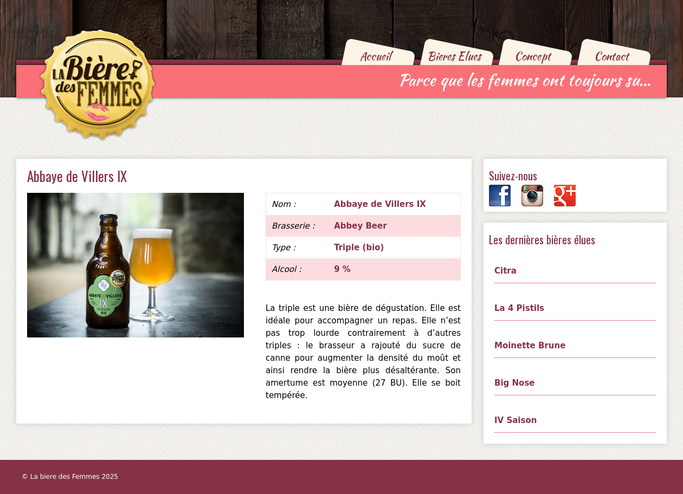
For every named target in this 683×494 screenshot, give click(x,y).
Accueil (375, 56)
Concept (532, 56)
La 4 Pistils (519, 308)
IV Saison (515, 420)
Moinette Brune (529, 345)
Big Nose (514, 383)
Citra (505, 271)
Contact (611, 56)
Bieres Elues (454, 56)
